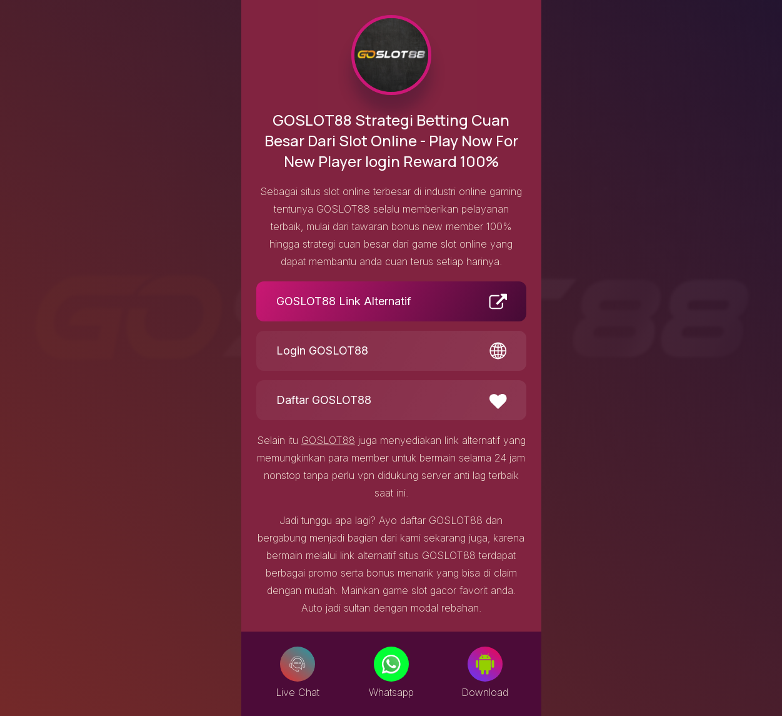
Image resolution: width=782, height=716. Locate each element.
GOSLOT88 (328, 440)
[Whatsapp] (391, 664)
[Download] (485, 664)
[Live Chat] (297, 664)
